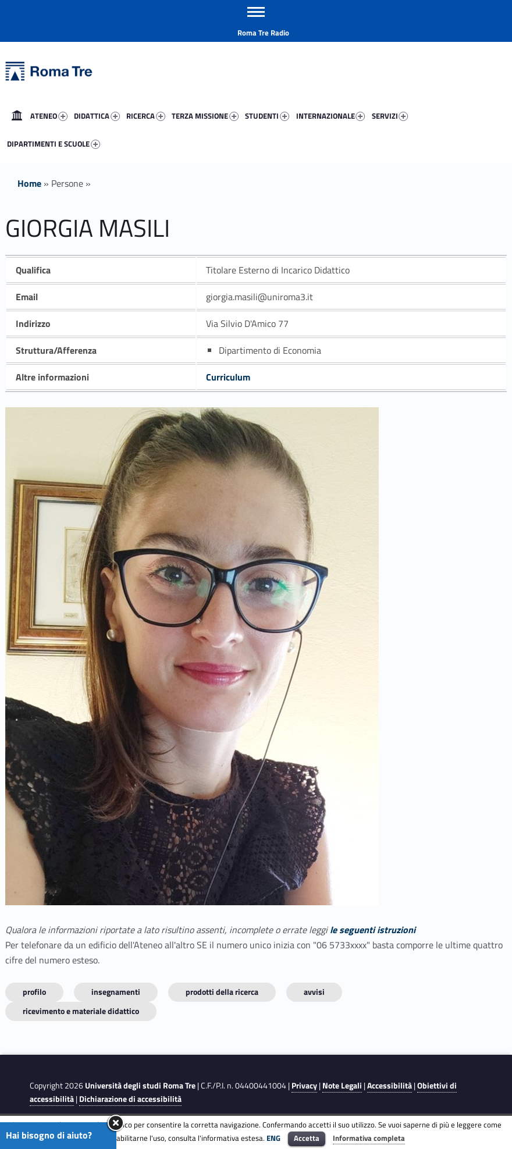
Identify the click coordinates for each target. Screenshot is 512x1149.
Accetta (306, 1138)
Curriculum (228, 377)
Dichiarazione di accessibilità (130, 1099)
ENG (273, 1138)
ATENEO (48, 116)
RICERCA (145, 116)
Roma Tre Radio (263, 32)
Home (17, 115)
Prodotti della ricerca (222, 992)
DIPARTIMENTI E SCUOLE (53, 144)
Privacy (304, 1085)
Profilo (34, 992)
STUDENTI (267, 116)
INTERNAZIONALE (330, 116)
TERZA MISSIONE (205, 116)
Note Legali (342, 1085)
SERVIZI (390, 116)
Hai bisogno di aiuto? (49, 1135)
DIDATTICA (97, 116)
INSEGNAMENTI (115, 992)
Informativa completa (369, 1138)
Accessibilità (389, 1085)
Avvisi (314, 992)
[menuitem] (17, 116)
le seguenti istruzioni (372, 930)
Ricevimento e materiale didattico (81, 1011)
